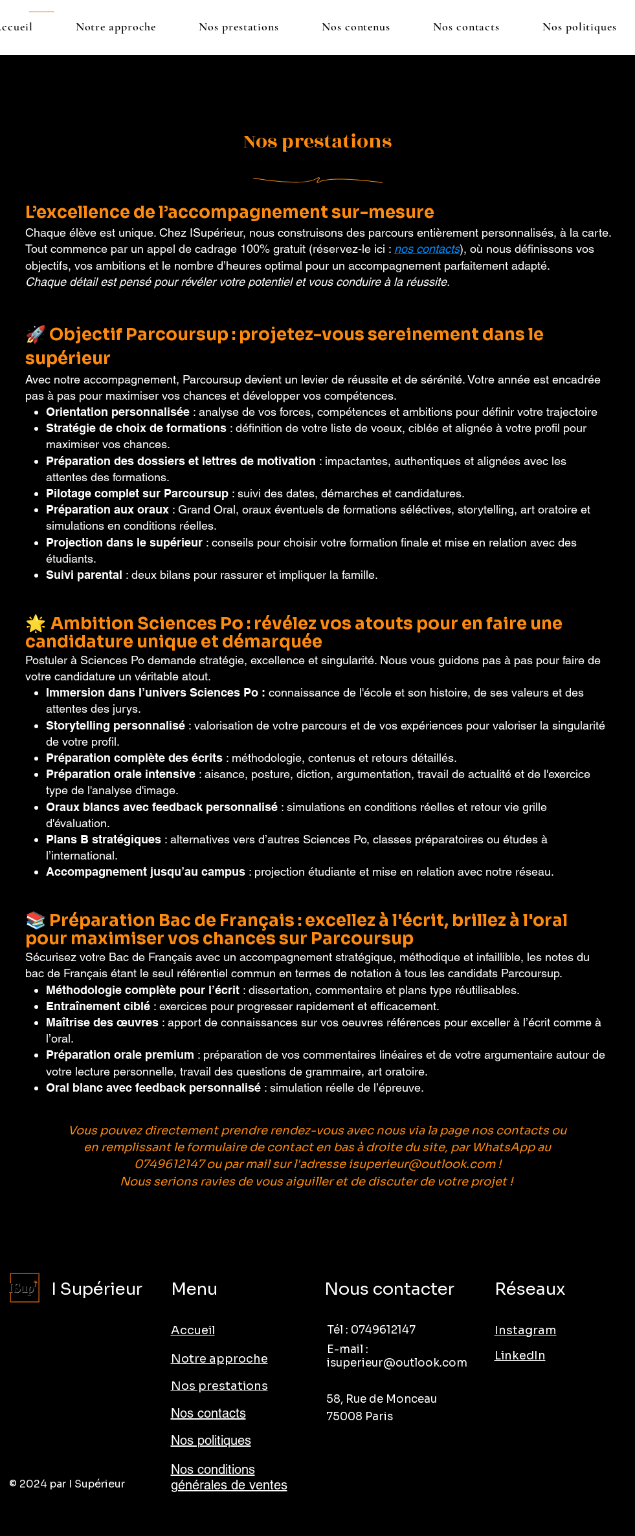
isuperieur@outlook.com (421, 1164)
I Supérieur (96, 1289)
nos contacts (427, 248)
